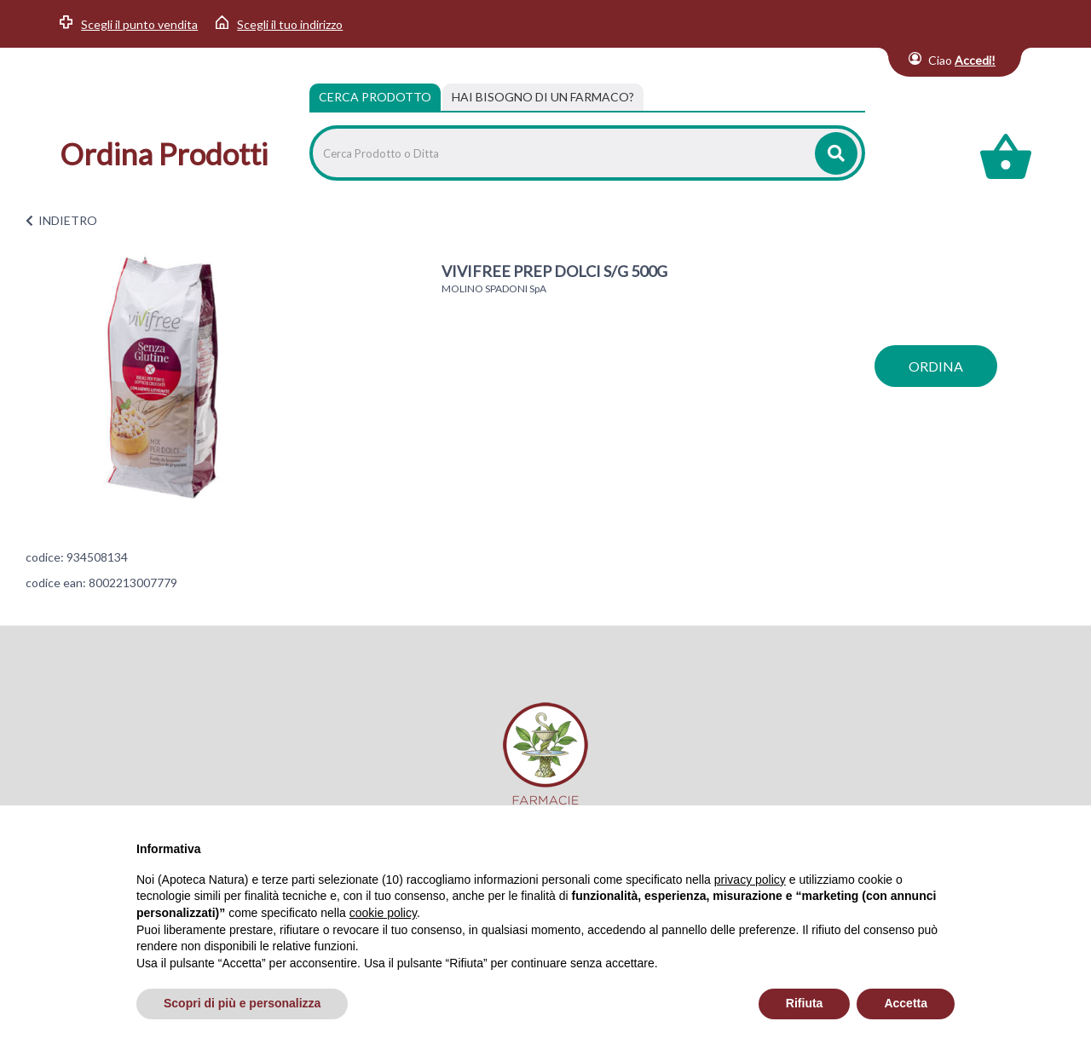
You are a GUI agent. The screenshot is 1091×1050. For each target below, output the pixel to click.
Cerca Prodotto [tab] (375, 96)
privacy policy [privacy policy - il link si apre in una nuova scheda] (750, 879)
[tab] (543, 97)
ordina (936, 366)
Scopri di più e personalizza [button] (242, 1003)
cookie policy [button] (383, 913)
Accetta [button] (905, 1003)
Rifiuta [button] (804, 1003)
